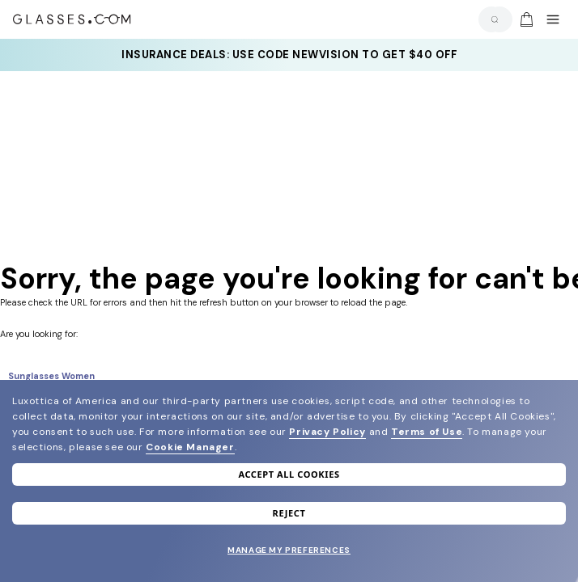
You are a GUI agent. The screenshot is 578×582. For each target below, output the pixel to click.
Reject (289, 513)
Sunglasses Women (51, 376)
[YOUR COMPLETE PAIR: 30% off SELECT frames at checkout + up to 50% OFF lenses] (289, 54)
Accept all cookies (288, 474)
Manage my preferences (289, 550)
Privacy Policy (327, 431)
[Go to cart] (524, 19)
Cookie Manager (190, 447)
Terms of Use (426, 431)
